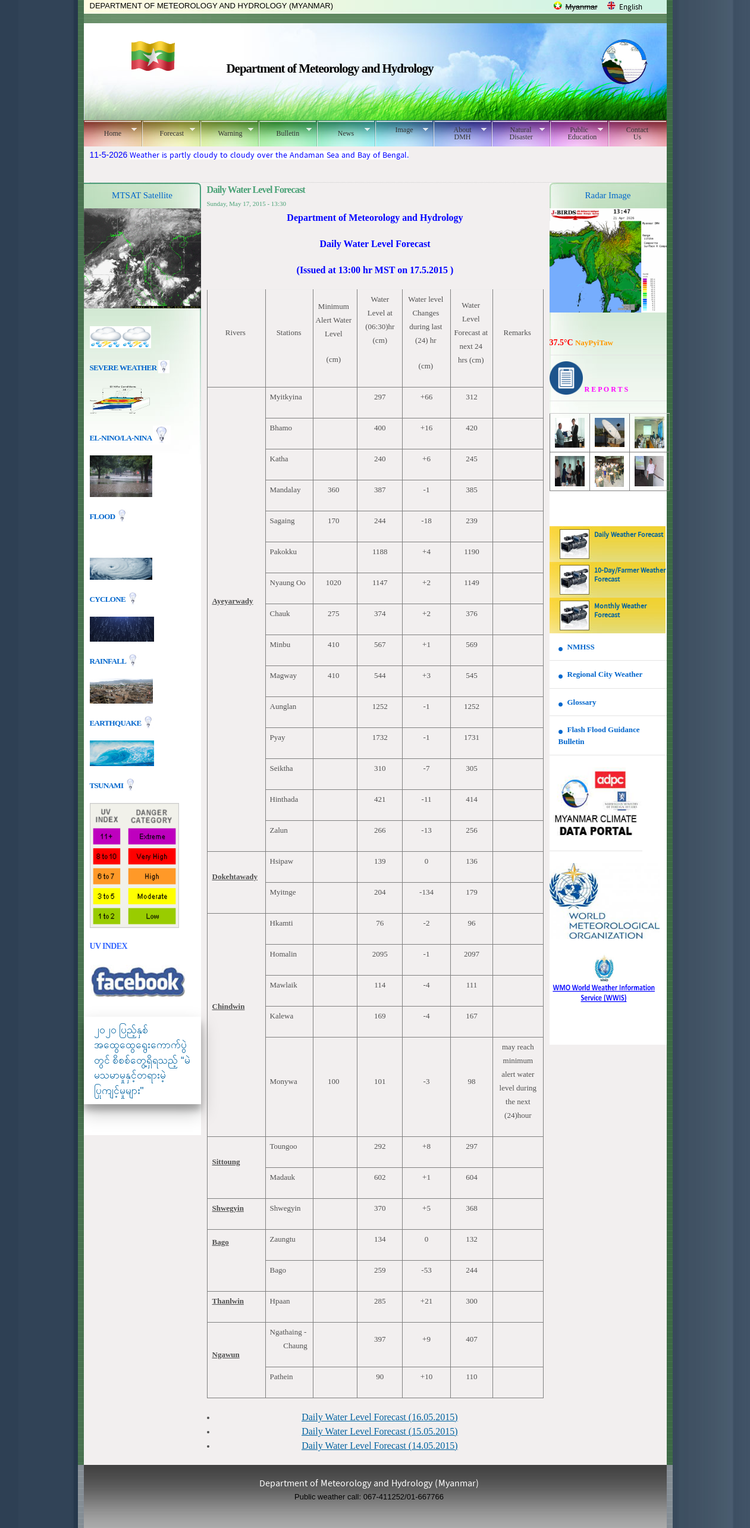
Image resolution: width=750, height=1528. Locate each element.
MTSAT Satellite (142, 195)
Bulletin (285, 132)
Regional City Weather (605, 674)
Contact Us (637, 133)
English (630, 7)
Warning (226, 132)
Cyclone (108, 598)
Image (401, 130)
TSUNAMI (107, 784)
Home (110, 132)
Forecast (168, 132)
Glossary (582, 702)
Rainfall (109, 660)
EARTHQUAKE (116, 722)
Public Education (576, 133)
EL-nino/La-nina (121, 437)
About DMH (460, 133)
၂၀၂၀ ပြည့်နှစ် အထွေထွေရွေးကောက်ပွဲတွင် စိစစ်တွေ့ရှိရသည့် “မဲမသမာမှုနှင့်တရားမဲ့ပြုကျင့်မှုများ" (142, 1060)
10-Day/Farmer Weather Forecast (630, 575)
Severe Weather (130, 367)
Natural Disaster (518, 133)
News (343, 132)
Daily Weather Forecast (628, 535)
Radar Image (607, 195)
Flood (103, 516)
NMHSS (581, 646)
